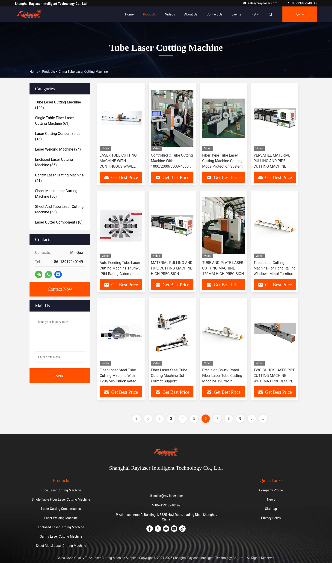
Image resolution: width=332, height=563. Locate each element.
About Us (190, 14)
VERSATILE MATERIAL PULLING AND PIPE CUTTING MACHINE (272, 161)
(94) (58, 149)
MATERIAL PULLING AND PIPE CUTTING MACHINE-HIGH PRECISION (172, 268)
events (236, 14)
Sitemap (271, 509)
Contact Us (214, 14)
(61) (54, 121)
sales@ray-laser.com (260, 3)
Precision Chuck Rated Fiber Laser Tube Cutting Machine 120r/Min (222, 375)
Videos (170, 14)
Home (129, 14)
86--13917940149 (302, 3)
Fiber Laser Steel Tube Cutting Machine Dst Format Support (169, 375)
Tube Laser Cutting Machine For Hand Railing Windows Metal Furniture (275, 268)
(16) (57, 136)
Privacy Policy (271, 518)
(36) (54, 162)
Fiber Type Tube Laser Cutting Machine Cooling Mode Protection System (222, 161)
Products (149, 14)
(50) (56, 194)
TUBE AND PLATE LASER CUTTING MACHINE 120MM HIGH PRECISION (223, 268)
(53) (59, 209)
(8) (59, 222)
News (271, 499)
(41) (59, 178)
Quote (300, 14)
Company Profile (271, 490)
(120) (58, 105)
